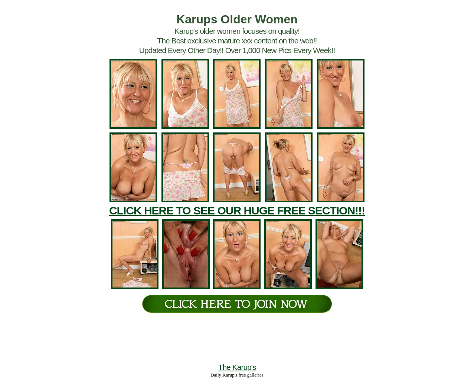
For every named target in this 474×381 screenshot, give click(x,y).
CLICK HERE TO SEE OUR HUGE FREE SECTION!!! (237, 210)
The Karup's (237, 367)
